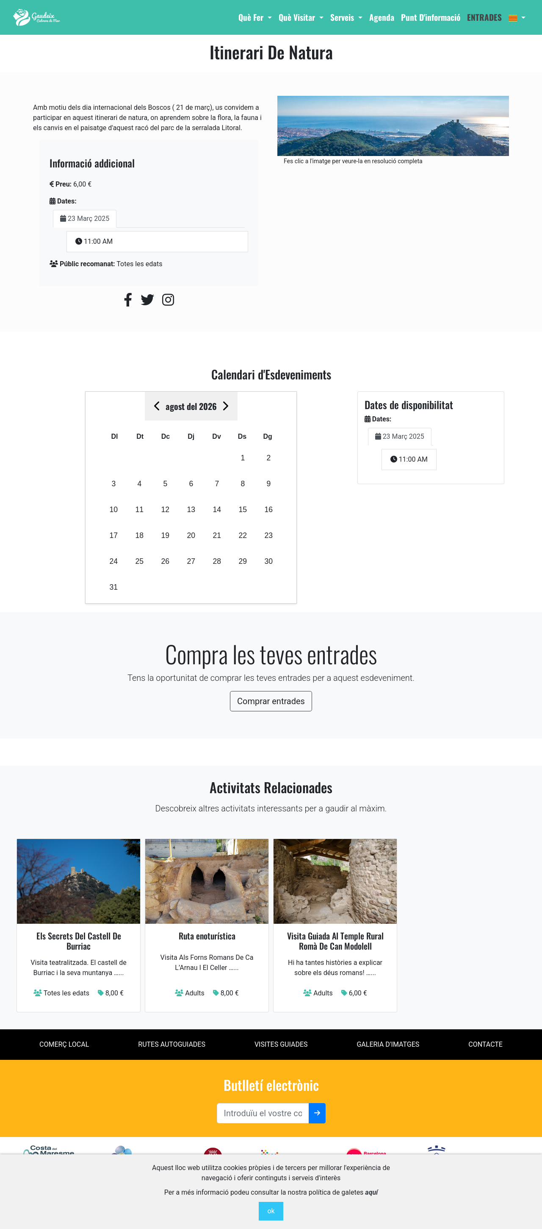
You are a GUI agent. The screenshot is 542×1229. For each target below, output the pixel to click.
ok (270, 1211)
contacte (485, 1044)
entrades (484, 17)
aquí (371, 1192)
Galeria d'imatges (388, 1044)
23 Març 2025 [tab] (84, 219)
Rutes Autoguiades (171, 1044)
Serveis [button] (343, 17)
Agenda (381, 17)
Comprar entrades (271, 701)
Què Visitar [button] (298, 17)
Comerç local (64, 1044)
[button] (517, 17)
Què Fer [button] (251, 17)
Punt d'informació (430, 17)
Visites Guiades (281, 1044)
